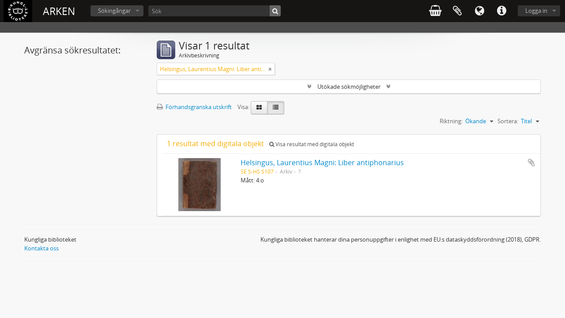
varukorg (435, 11)
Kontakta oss (41, 248)
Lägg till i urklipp (531, 162)
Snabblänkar (501, 11)
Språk (479, 11)
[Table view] (275, 107)
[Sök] (214, 10)
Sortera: (507, 121)
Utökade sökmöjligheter (349, 87)
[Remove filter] (270, 68)
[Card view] (259, 107)
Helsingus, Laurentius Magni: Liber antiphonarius (322, 162)
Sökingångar (114, 11)
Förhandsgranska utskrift (194, 107)
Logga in (536, 11)
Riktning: (451, 121)
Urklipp (457, 11)
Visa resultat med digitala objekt (311, 144)
